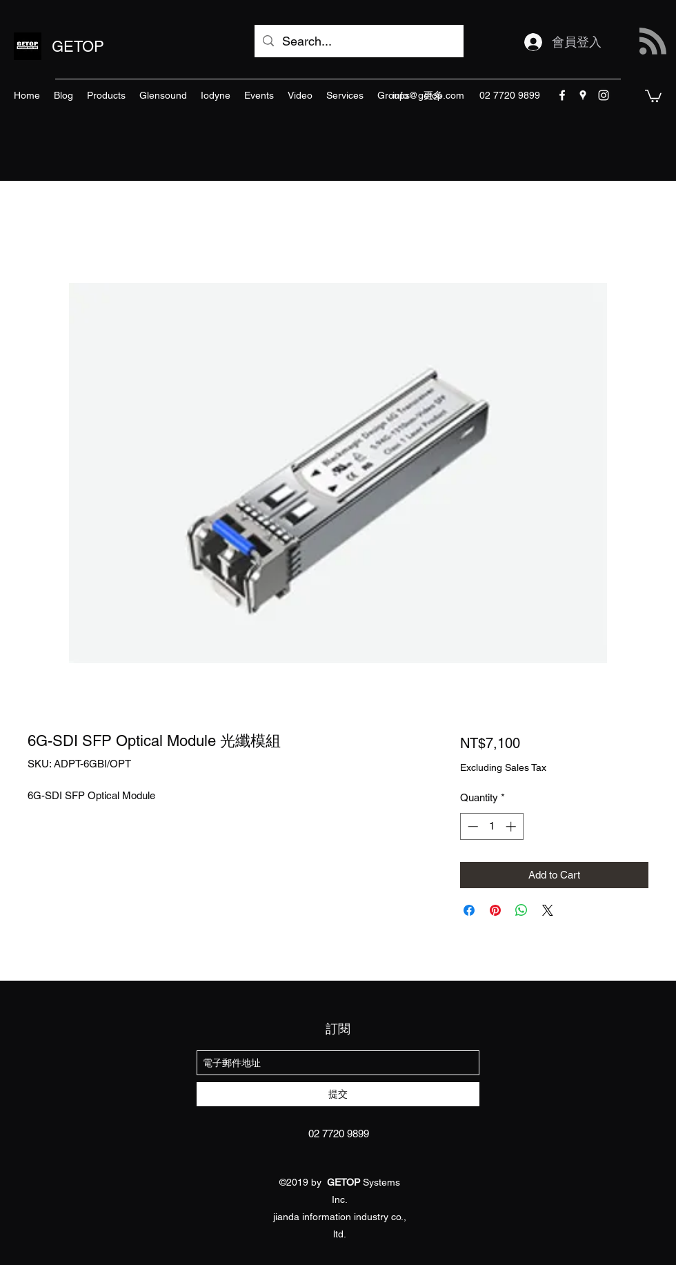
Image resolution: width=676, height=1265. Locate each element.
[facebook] (562, 95)
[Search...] (358, 41)
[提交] (338, 1094)
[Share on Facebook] (469, 910)
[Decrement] (471, 826)
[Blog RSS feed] (652, 42)
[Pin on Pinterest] (495, 910)
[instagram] (603, 95)
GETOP (78, 46)
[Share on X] (547, 910)
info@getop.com (428, 95)
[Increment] (512, 826)
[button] (653, 95)
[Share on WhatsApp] (521, 910)
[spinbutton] (491, 826)
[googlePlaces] (583, 95)
